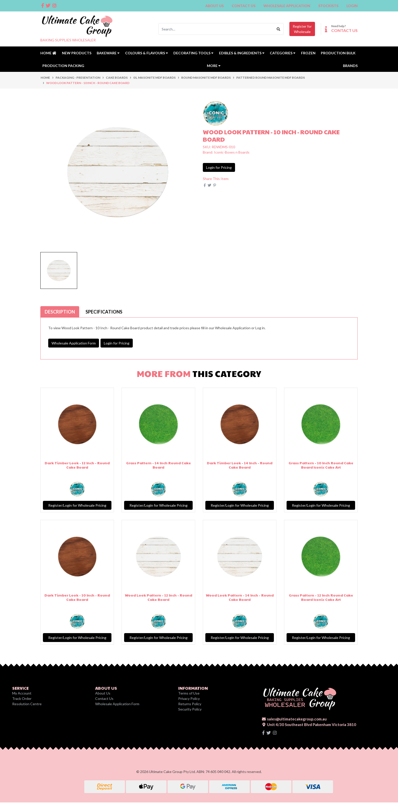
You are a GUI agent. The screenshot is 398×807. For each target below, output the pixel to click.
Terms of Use (189, 693)
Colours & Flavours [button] (146, 53)
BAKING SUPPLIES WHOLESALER (68, 40)
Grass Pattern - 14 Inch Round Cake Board (158, 465)
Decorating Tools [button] (193, 53)
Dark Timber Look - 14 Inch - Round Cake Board (239, 465)
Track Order (21, 698)
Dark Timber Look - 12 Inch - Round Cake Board (77, 465)
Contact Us (243, 6)
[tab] (59, 311)
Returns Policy (189, 704)
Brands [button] (350, 65)
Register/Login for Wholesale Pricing (77, 505)
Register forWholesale (302, 29)
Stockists (328, 6)
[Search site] (279, 29)
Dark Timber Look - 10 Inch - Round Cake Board (77, 597)
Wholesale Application (286, 6)
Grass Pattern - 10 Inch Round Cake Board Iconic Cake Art (321, 465)
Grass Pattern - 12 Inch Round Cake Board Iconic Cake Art (321, 597)
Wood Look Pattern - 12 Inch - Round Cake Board (158, 597)
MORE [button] (214, 65)
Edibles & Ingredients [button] (241, 53)
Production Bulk (338, 53)
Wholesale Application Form (74, 343)
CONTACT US (344, 30)
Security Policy (190, 709)
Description (60, 312)
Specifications (104, 312)
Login (352, 6)
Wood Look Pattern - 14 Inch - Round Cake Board (240, 597)
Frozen (308, 53)
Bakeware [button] (108, 53)
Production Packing (63, 65)
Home (48, 53)
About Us (214, 6)
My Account (21, 693)
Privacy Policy (189, 698)
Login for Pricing (219, 167)
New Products (76, 53)
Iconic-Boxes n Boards (232, 152)
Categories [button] (282, 53)
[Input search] (216, 29)
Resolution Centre (27, 704)
